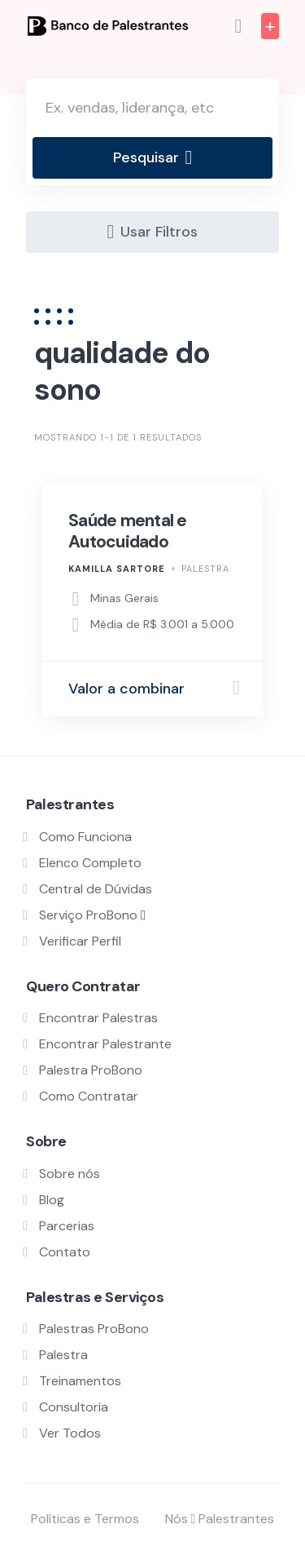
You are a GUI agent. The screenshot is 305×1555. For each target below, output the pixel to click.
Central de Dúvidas (95, 888)
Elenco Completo (90, 862)
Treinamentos (80, 1380)
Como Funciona (85, 836)
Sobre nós (69, 1173)
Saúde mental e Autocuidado (127, 531)
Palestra (205, 568)
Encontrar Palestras (98, 1017)
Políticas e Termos (85, 1518)
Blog (51, 1199)
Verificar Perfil (80, 941)
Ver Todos (70, 1433)
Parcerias (66, 1225)
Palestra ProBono (90, 1070)
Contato (64, 1251)
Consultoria (73, 1406)
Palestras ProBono (94, 1328)
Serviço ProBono (92, 915)
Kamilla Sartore (116, 568)
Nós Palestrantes (220, 1518)
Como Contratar (88, 1096)
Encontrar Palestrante (105, 1043)
